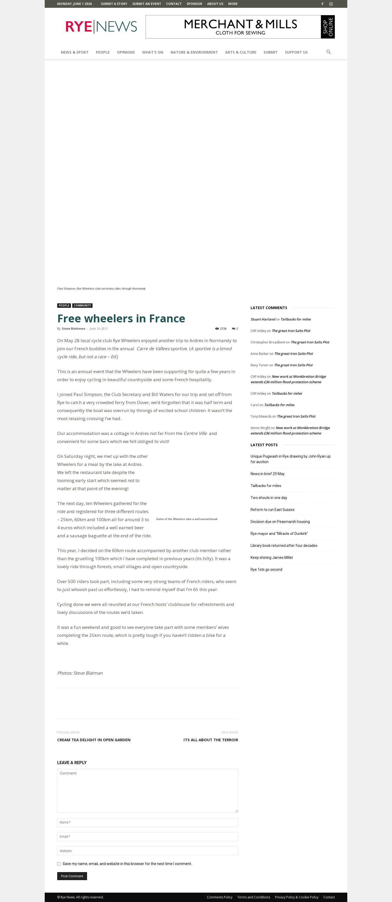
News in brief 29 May (268, 474)
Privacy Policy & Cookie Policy (296, 897)
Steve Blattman (74, 328)
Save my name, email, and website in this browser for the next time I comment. (127, 864)
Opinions (126, 52)
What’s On (152, 52)
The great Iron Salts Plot (291, 330)
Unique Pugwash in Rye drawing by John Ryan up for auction (291, 459)
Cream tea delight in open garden (93, 739)
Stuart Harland (263, 319)
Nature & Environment (194, 52)
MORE (233, 4)
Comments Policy (219, 897)
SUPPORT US (296, 52)
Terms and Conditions (253, 897)
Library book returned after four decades (284, 545)
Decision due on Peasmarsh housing (280, 522)
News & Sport (75, 52)
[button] (328, 52)
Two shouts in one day (269, 498)
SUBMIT (271, 52)
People (103, 52)
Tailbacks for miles (295, 319)
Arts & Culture (240, 52)
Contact (174, 4)
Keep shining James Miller (272, 557)
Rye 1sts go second (266, 569)
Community (82, 305)
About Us (215, 4)
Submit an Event (146, 4)
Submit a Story (114, 4)
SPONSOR (194, 4)
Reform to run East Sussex (273, 510)
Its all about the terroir (211, 739)
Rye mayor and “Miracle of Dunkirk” (279, 534)
